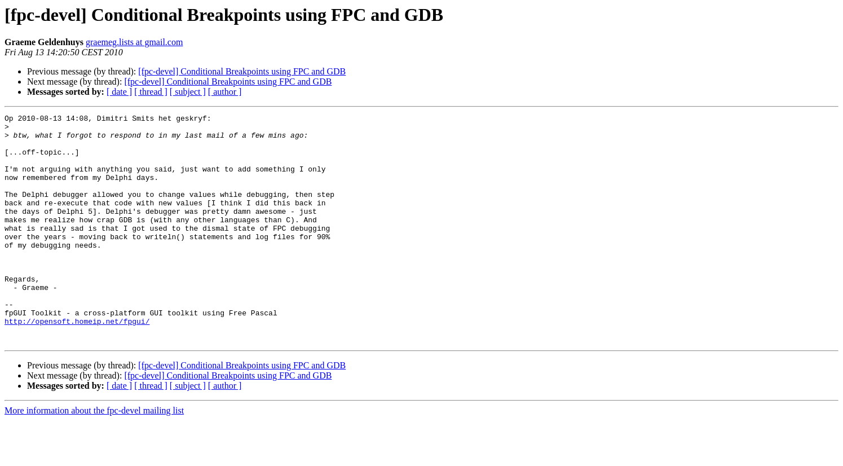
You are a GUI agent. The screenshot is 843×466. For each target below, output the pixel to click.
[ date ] (119, 91)
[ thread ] (150, 91)
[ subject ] (188, 91)
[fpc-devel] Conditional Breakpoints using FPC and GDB (242, 71)
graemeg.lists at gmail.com (134, 42)
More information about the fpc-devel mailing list (94, 456)
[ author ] (225, 91)
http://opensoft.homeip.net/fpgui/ (77, 363)
